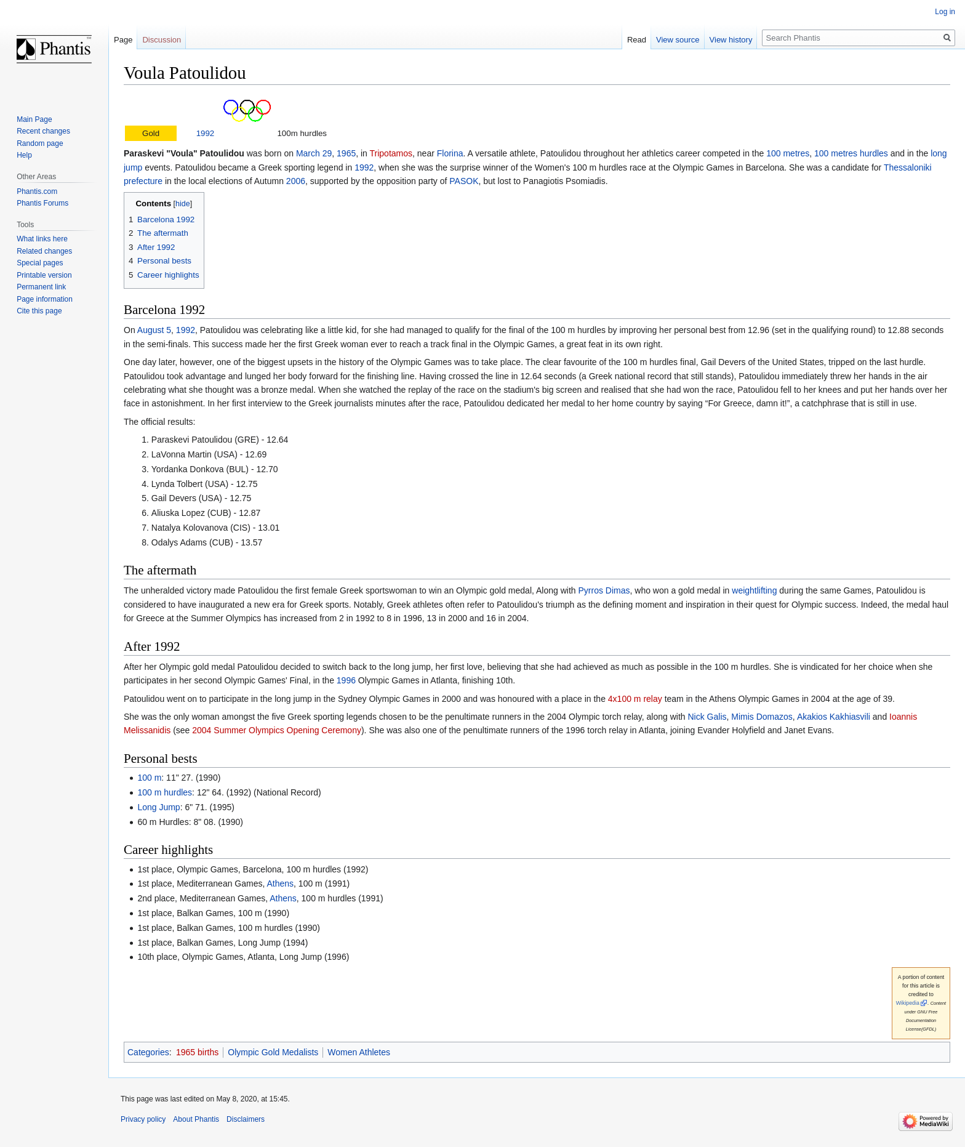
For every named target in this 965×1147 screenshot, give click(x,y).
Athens (280, 883)
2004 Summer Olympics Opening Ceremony (276, 730)
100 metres (787, 153)
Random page (40, 143)
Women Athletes (358, 1052)
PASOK (463, 181)
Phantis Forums (42, 203)
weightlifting (754, 590)
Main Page (34, 119)
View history (731, 39)
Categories (148, 1052)
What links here (42, 239)
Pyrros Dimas (604, 590)
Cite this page (39, 311)
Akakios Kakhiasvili (833, 717)
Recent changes (43, 131)
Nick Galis (706, 717)
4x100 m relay (635, 699)
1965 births (197, 1052)
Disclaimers (245, 1119)
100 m (149, 778)
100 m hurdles (164, 792)
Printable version (44, 275)
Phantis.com (37, 191)
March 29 (314, 153)
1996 (346, 680)
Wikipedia (907, 1003)
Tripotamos (391, 153)
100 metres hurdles (851, 153)
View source (678, 39)
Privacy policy (143, 1119)
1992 (205, 133)
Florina (450, 153)
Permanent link (41, 287)
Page (123, 39)
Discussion (161, 39)
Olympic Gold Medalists (273, 1052)
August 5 (154, 330)
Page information (45, 299)
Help (24, 155)
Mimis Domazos (762, 717)
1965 (346, 153)
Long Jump (158, 807)
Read (636, 39)
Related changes (44, 251)
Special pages (40, 263)
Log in (945, 11)
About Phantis (196, 1119)
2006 (295, 181)
